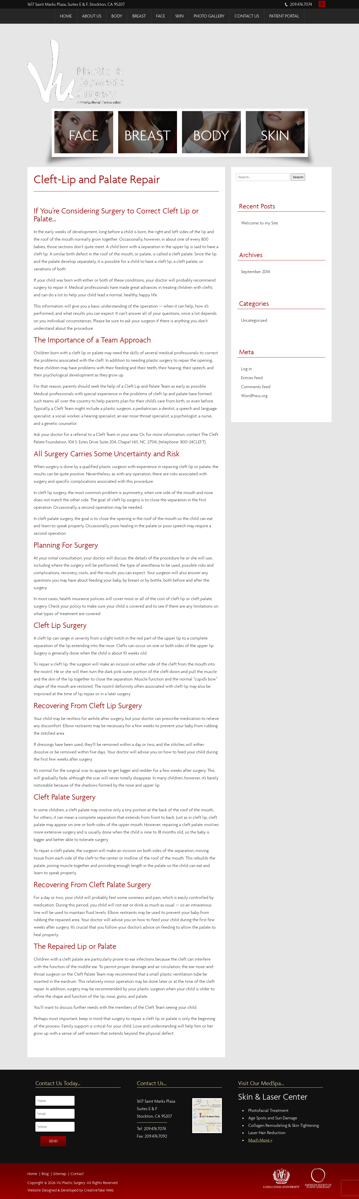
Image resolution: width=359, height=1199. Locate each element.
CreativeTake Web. (99, 1190)
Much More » (260, 1140)
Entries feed (252, 377)
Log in (246, 368)
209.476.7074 (301, 4)
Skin (179, 16)
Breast (139, 16)
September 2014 (255, 271)
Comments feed (255, 386)
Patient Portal (284, 16)
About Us (91, 16)
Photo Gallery (209, 16)
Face (160, 16)
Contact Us (247, 16)
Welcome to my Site (259, 223)
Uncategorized (254, 320)
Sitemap (59, 1173)
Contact (77, 1173)
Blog (45, 1173)
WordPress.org (254, 395)
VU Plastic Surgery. (71, 1182)
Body (116, 16)
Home (66, 16)
